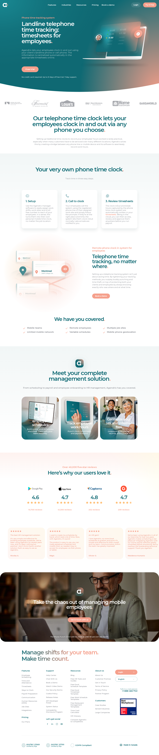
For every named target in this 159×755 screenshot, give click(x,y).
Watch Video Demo (54, 686)
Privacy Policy (101, 690)
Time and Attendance (26, 682)
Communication (28, 697)
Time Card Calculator (75, 711)
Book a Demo (51, 683)
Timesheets (26, 686)
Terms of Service (102, 686)
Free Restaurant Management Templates (77, 705)
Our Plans (26, 722)
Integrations (27, 710)
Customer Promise (103, 679)
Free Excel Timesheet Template (75, 692)
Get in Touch (100, 683)
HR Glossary (76, 716)
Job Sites (25, 707)
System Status (52, 706)
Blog (72, 675)
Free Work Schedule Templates (79, 698)
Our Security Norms (54, 690)
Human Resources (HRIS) (29, 702)
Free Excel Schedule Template (79, 685)
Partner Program (102, 694)
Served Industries (102, 709)
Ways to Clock (27, 690)
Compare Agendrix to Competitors (78, 721)
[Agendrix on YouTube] (61, 724)
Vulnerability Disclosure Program (54, 711)
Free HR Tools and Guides (78, 680)
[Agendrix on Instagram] (57, 724)
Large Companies (102, 712)
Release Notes (52, 697)
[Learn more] (40, 418)
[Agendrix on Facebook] (47, 724)
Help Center (51, 675)
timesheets (111, 214)
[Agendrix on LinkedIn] (52, 724)
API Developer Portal (52, 702)
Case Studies (100, 705)
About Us (99, 675)
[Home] (17, 5)
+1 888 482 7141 (129, 691)
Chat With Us (51, 679)
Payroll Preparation (30, 694)
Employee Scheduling (26, 676)
